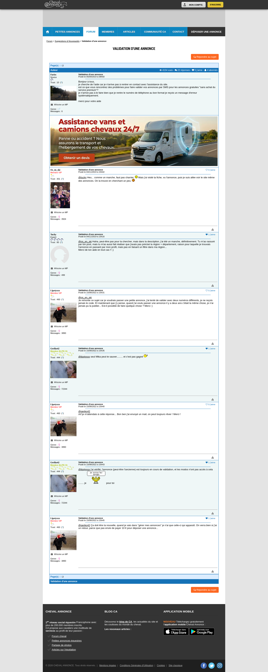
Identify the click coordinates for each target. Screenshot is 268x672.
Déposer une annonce (206, 31)
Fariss (53, 74)
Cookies (161, 665)
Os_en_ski (55, 170)
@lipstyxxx (84, 356)
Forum (90, 31)
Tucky (53, 234)
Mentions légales (107, 665)
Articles (129, 31)
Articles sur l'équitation (64, 649)
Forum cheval (59, 636)
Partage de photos (61, 645)
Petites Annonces (67, 31)
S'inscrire (215, 5)
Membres (108, 31)
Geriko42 (54, 348)
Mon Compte (195, 5)
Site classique (175, 665)
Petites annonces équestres (67, 640)
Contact (178, 31)
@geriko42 (84, 411)
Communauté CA (155, 31)
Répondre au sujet (204, 56)
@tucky (82, 177)
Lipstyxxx (55, 290)
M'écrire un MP (61, 104)
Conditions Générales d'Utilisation (136, 665)
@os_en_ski (85, 241)
